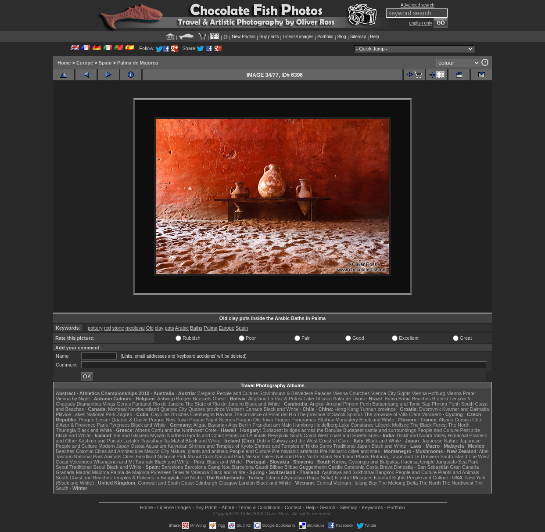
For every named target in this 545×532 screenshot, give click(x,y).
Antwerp (166, 398)
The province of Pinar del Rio (265, 414)
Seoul (62, 467)
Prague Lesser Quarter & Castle (113, 419)
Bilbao (276, 467)
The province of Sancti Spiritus (330, 414)
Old (150, 328)
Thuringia (66, 430)
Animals (112, 456)
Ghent (219, 398)
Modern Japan (113, 446)
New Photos (243, 36)
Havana (224, 414)
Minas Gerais (116, 403)
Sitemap (358, 36)
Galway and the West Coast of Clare (311, 440)
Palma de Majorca (137, 62)
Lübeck (383, 425)
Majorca (100, 472)
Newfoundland (143, 409)
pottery (95, 328)
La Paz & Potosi (285, 398)
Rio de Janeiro (168, 403)
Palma (210, 328)
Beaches (65, 451)
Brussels (202, 398)
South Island (454, 456)
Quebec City (174, 409)
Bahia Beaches (414, 398)
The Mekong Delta (398, 482)
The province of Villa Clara (392, 414)
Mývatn (157, 435)
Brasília (440, 398)
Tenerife (181, 472)
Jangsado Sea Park (457, 461)
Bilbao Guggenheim (305, 467)
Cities (128, 456)
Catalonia (354, 467)
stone (118, 328)
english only (420, 23)
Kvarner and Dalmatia (465, 409)
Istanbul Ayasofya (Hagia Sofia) (299, 477)
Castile (335, 467)
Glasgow (228, 482)
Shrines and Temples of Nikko (286, 446)
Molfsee (400, 425)
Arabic (182, 328)
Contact (293, 507)
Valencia (200, 472)
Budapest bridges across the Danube (302, 430)
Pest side (470, 430)
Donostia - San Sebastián (421, 467)
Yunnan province (378, 409)
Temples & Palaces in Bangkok (146, 477)
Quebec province (206, 409)
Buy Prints (206, 507)
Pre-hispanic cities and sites (350, 451)
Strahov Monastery (337, 419)
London (247, 482)
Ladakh (131, 440)
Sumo (325, 446)
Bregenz (206, 393)
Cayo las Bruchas (170, 414)
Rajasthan (151, 440)
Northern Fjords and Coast (195, 435)
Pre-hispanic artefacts (295, 451)
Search (327, 507)
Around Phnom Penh (348, 403)
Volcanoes (81, 461)
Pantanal (141, 403)
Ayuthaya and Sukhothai (348, 472)
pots (169, 328)
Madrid (83, 472)
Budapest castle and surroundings (379, 430)
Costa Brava (379, 467)
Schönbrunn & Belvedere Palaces (295, 393)
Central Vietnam (333, 482)
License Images (174, 507)
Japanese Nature (440, 440)
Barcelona (172, 467)
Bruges (183, 398)
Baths (196, 328)
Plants (362, 456)
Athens (142, 430)
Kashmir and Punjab (100, 440)
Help (374, 36)
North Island (319, 456)
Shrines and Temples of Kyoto (221, 446)
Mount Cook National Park (216, 456)
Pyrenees (119, 425)
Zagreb (124, 414)
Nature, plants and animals (199, 451)
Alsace (446, 419)
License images (298, 36)
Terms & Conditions (259, 507)
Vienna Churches (351, 393)
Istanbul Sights (389, 477)
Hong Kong (346, 409)
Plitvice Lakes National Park (85, 414)
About (228, 507)
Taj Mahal (174, 440)
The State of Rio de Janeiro (214, 403)
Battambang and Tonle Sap (401, 403)
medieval (135, 328)
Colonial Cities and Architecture (109, 451)
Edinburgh (206, 482)
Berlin (245, 425)
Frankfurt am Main (272, 425)
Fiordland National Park (161, 456)
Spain (105, 62)
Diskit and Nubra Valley (422, 435)
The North (459, 425)
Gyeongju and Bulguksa (374, 461)
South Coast (303, 435)
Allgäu (200, 425)
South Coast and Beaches (84, 477)
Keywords (372, 507)
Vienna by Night (73, 398)
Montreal (117, 409)
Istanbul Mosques (354, 477)
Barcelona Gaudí (250, 467)
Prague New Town (168, 419)
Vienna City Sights (391, 393)
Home (64, 62)
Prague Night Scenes (212, 419)
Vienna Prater (461, 393)
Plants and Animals (245, 435)
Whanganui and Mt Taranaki (123, 461)
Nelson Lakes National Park (275, 456)
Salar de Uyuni (349, 398)
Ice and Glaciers (131, 435)
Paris (102, 425)
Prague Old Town (254, 419)
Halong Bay (364, 482)
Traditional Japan (351, 446)
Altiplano (257, 398)
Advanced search (417, 5)
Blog (341, 36)
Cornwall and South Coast (166, 482)
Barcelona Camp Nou (208, 467)
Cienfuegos (202, 414)
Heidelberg (325, 425)
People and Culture (237, 393)
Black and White (262, 403)
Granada (65, 472)
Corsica (463, 419)
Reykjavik (278, 435)
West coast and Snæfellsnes (348, 435)
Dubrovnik (430, 409)
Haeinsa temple (417, 461)
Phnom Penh (446, 403)
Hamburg (303, 425)
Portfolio (325, 36)
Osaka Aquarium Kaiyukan (159, 446)
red (107, 328)
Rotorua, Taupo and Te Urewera (405, 456)
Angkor (317, 403)
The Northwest (457, 482)
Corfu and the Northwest (177, 430)
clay (159, 328)
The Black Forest (428, 425)
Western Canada (244, 409)
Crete (211, 430)
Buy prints (269, 36)
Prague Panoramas (295, 419)
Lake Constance (356, 425)
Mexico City (156, 451)
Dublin (263, 440)
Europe (84, 62)
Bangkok (384, 472)
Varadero (431, 414)
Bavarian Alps (222, 425)
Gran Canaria (464, 467)
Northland (344, 456)
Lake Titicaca (318, 398)
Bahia (391, 398)
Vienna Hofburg (428, 393)
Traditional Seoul (87, 467)
